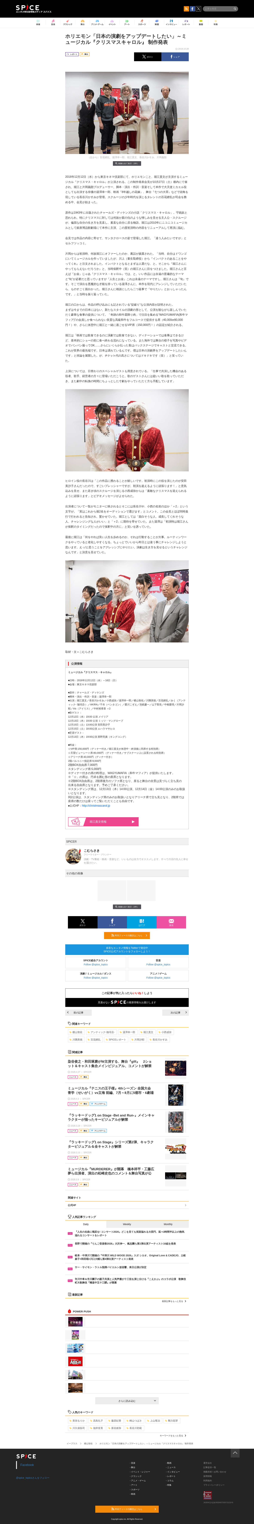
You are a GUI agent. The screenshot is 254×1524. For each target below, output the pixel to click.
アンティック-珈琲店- (101, 1032)
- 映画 (132, 1494)
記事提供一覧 (209, 1467)
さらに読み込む (137, 1400)
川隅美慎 (75, 1039)
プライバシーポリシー (214, 1485)
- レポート (171, 1476)
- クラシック (136, 1476)
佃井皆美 (96, 1428)
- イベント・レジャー (140, 1472)
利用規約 (207, 1480)
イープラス (72, 1443)
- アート (133, 1485)
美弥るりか (77, 1420)
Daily (86, 1224)
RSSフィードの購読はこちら (129, 935)
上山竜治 (153, 1420)
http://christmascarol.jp (96, 805)
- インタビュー (173, 1472)
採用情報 (207, 1476)
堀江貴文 (146, 1032)
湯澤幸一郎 (127, 1032)
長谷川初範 (134, 1428)
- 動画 (168, 1463)
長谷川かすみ (158, 1039)
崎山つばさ (134, 1420)
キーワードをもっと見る (173, 1435)
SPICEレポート (116, 1039)
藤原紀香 (114, 1420)
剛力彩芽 (171, 1420)
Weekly (127, 1224)
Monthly (168, 1224)
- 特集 (168, 1485)
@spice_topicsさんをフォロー (32, 1477)
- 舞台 (132, 1467)
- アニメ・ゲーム (138, 1480)
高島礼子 (96, 1420)
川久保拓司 (77, 1428)
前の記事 (75, 1012)
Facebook (27, 1465)
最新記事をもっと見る (174, 1301)
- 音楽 (132, 1463)
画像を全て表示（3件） (127, 163)
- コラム (170, 1480)
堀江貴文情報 (112, 821)
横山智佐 (75, 1032)
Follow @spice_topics (96, 964)
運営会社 (207, 1463)
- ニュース (171, 1467)
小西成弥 (165, 1032)
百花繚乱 (94, 1039)
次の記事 (179, 1012)
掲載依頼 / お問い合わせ (214, 1472)
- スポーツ (135, 1489)
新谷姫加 (114, 1428)
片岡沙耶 (137, 1039)
